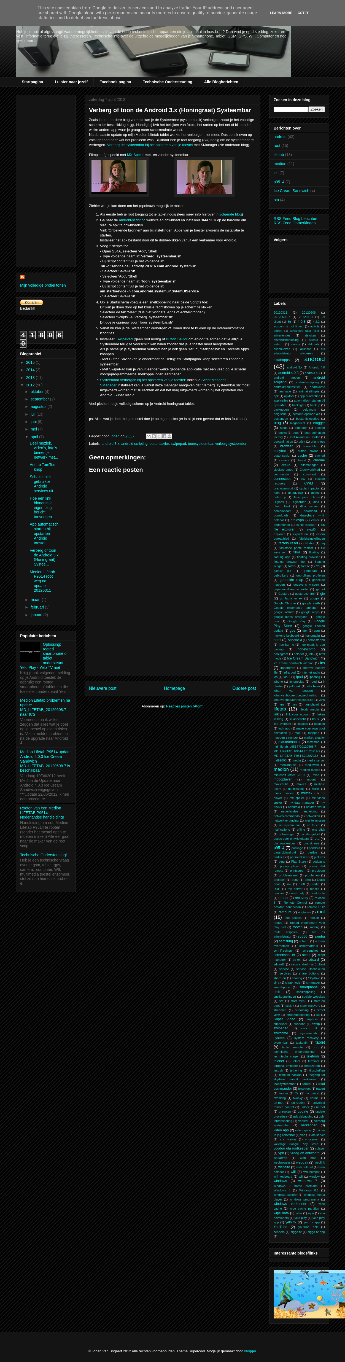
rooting (314, 927)
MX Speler (135, 155)
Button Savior (176, 339)
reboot (284, 898)
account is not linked (288, 326)
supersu (312, 1019)
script (306, 955)
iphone (278, 681)
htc (311, 654)
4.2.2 (316, 321)
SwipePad (125, 339)
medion (280, 163)
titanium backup (290, 1074)
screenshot (310, 950)
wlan (299, 1213)
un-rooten (297, 1102)
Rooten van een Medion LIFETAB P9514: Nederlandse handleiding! (42, 813)
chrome (319, 460)
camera (284, 460)
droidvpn (297, 520)
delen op (280, 497)
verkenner (309, 1125)
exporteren (300, 534)
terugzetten (312, 1065)
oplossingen (287, 834)
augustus (39, 406)
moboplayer (283, 779)
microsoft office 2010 (289, 775)
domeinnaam (283, 511)
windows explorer (286, 1194)
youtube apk (308, 1227)
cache (302, 455)
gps (292, 630)
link (276, 714)
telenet (279, 1061)
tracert (320, 1088)
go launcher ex (291, 598)
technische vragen (287, 1056)
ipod (314, 681)
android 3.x (110, 444)
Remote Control (295, 902)
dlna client (282, 506)
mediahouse (288, 764)
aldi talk (313, 344)
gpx (304, 630)
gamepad (310, 570)
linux (315, 719)
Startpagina (32, 82)
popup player (290, 866)
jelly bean (313, 686)
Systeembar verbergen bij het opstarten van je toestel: (143, 380)
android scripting (134, 444)
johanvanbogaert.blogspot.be (293, 699)
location (319, 723)
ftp (318, 566)
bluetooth (301, 427)
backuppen (281, 409)
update (303, 1111)
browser (286, 446)
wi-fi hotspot (304, 1167)
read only (297, 893)
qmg (308, 879)
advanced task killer (304, 330)
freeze (305, 566)
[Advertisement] (172, 636)
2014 (31, 370)
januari (37, 615)
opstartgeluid (311, 834)
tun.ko (283, 1093)
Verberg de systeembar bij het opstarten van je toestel (150, 145)
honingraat (281, 654)
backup (315, 405)
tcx (315, 1047)
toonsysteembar (200, 444)
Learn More (281, 13)
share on (280, 978)
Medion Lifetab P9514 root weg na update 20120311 (42, 581)
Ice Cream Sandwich (291, 191)
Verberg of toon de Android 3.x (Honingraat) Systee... (44, 557)
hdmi (277, 640)
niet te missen (315, 820)
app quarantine (310, 396)
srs (281, 1001)
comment (309, 474)
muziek (306, 793)
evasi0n (312, 529)
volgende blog (231, 214)
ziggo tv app (316, 1232)
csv (303, 478)
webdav (302, 1162)
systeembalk (308, 1033)
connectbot (282, 479)
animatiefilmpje (309, 391)
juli (33, 414)
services (285, 973)
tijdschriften (317, 1070)
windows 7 (307, 1181)
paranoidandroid (285, 852)
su (318, 1014)
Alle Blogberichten (221, 82)
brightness (318, 441)
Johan (115, 436)
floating (314, 552)
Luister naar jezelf (71, 82)
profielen (279, 879)
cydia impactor (310, 488)
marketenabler (289, 742)
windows (280, 1181)
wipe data (281, 1213)
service (284, 969)
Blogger (319, 423)
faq (322, 543)
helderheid (294, 640)
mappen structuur (286, 737)
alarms (295, 344)
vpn (281, 1153)
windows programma (304, 1199)
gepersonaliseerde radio (291, 589)
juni (34, 421)
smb (277, 992)
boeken (320, 427)
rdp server (295, 888)
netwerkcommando (287, 816)
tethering (296, 1070)
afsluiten (310, 335)
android (280, 136)
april (35, 437)
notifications (282, 829)
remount (285, 912)
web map (308, 1157)
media (296, 760)
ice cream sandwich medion (294, 663)
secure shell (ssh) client (308, 964)
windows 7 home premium (295, 1186)
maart (36, 599)
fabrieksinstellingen (312, 538)
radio (315, 884)
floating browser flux (289, 561)
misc (316, 775)
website (284, 1167)
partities (279, 857)
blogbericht (297, 423)
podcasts (318, 861)
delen (315, 492)
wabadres (280, 1157)
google (314, 598)
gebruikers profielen (311, 575)
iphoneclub (296, 681)
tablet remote (292, 1047)
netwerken (313, 816)
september (40, 399)
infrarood (290, 672)
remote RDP (316, 907)
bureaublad (310, 446)
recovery (301, 898)
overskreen (311, 843)
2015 (31, 362)
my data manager (301, 802)
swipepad (178, 444)
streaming (302, 1010)
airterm (278, 344)
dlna (316, 502)
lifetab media (309, 709)
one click (318, 829)
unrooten (285, 1111)
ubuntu (314, 1098)
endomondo (282, 524)
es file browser (306, 524)
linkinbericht (298, 719)
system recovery (306, 1038)
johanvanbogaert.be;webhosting (295, 695)
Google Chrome (285, 603)
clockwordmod (283, 469)
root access (292, 917)
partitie (312, 852)
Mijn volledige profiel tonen (43, 285)
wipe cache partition (304, 1208)
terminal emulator (286, 1065)
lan (294, 704)
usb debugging (303, 1116)
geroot (320, 589)
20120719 (306, 317)
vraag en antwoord (304, 1153)
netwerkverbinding (286, 820)
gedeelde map (291, 580)
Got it (303, 13)
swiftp (316, 1023)
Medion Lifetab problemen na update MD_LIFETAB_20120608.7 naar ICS (45, 707)
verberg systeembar (231, 444)
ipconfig (314, 677)
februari (38, 607)
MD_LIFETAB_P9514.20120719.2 (297, 751)
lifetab (279, 154)
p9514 (279, 182)
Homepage (174, 688)
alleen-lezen (282, 349)
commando (281, 474)
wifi (293, 1172)
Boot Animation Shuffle (304, 437)
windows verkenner (290, 1204)
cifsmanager (309, 465)
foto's (291, 566)
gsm (317, 630)
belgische (280, 414)
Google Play (296, 621)
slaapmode (292, 982)
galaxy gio (282, 570)
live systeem (282, 723)
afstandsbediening (286, 339)
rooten (298, 927)
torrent (307, 1084)
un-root (278, 1102)
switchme (281, 1033)
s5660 (302, 936)
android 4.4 (312, 373)
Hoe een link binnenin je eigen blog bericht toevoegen (41, 507)
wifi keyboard (283, 1176)
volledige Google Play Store (296, 1144)
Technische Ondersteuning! (43, 855)
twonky (298, 1098)
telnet (296, 1061)
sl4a (276, 982)
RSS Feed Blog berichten (295, 218)
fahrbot (309, 543)
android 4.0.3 (288, 373)
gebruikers (281, 575)
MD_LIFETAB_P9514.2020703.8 (296, 755)
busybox (280, 451)
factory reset (288, 543)
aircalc (313, 339)
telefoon (312, 1056)
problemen (312, 875)
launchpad (312, 704)
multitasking (296, 788)
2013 (31, 377)
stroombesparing (298, 1014)
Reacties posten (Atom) (185, 706)
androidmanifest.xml (287, 387)
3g (289, 321)
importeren (288, 667)
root (277, 145)
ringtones (304, 912)
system (279, 1038)
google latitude (284, 612)
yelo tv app (311, 1222)
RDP (277, 888)
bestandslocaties (307, 418)
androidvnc (317, 387)
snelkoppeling (306, 992)
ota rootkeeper (284, 843)
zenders (279, 1232)
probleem (318, 870)
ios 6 (287, 677)
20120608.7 (282, 317)
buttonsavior (159, 444)
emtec (315, 520)
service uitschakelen (310, 969)
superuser (280, 1023)
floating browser (308, 557)
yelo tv (290, 1222)
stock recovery (310, 1005)
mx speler (297, 798)
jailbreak (295, 686)
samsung (286, 941)
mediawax (312, 764)
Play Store (298, 861)
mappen (313, 732)
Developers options (306, 497)
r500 (302, 884)
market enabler (314, 737)
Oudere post (244, 688)
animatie (285, 391)
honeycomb (307, 649)
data (277, 492)
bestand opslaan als (306, 414)
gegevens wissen (306, 584)
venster (303, 1121)
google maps (310, 612)
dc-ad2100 (295, 492)
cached (320, 455)
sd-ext (297, 959)
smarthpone (282, 987)
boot (296, 432)
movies (301, 784)
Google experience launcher (295, 607)
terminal (313, 1061)
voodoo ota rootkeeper (291, 1148)
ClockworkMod (310, 469)
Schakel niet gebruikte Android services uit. (42, 484)
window (314, 1176)
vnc (302, 1135)
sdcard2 (279, 964)
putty (295, 879)
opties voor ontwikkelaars (291, 838)
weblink (320, 1162)
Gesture (283, 593)
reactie (314, 888)
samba (319, 936)
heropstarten (316, 640)
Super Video (284, 1019)
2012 (31, 385)
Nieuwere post (103, 688)
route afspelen (286, 932)
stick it (289, 1005)
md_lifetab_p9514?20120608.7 (295, 746)
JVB (322, 699)
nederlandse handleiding (299, 811)
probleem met (288, 875)
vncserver (312, 1139)
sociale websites (313, 996)
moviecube (281, 784)
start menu (298, 1001)
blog (277, 423)
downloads (281, 515)
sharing (297, 978)
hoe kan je (286, 644)
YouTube (280, 1227)
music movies (283, 793)
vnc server (318, 1135)
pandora (314, 848)
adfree (278, 330)
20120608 (309, 312)
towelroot (304, 1088)
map (298, 732)
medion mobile (310, 769)
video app (281, 1130)
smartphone (308, 987)
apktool (289, 396)
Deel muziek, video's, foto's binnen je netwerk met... (44, 450)
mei (34, 429)
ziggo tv (296, 1232)
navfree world (315, 807)
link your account (298, 714)
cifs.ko (285, 465)
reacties (279, 893)
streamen (280, 1010)
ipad (299, 677)
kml (282, 704)
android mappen (287, 377)
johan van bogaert (293, 690)
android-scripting (132, 220)
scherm (304, 941)
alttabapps (282, 360)
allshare (305, 349)
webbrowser (282, 1162)
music (315, 788)
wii (301, 1176)
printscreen (297, 870)
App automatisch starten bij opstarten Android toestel (44, 533)
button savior (308, 451)
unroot (320, 1107)
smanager (313, 982)
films (297, 552)
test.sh (278, 1070)
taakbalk (302, 1042)
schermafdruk (308, 946)
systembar (281, 1042)
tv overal (312, 1093)
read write (318, 893)
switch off (309, 1028)
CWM (308, 483)
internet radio (311, 672)
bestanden (281, 418)
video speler (303, 1130)
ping (282, 861)
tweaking (280, 1098)
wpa (311, 1213)
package (297, 848)
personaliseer (299, 857)
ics (276, 173)
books (283, 432)
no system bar (289, 825)
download (310, 511)
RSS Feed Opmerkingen (295, 223)
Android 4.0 (317, 367)
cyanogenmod (283, 488)
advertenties (282, 335)
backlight (298, 405)
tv (296, 1093)
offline (301, 829)
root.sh (314, 917)
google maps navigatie (290, 616)
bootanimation (283, 441)
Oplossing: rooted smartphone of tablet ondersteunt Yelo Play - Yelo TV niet (44, 656)
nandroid (294, 807)
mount (311, 779)
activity (315, 326)
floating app (282, 557)
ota (276, 200)
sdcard (313, 960)
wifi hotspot (311, 1171)
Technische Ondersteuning (167, 82)
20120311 (280, 312)
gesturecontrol (305, 593)
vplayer (320, 1148)
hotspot (299, 654)
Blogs (283, 427)
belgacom (309, 409)
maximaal (313, 742)
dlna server (309, 506)
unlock (305, 1107)
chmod (301, 460)
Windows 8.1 (309, 1190)
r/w (289, 884)
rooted (278, 922)
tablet (320, 1042)
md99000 (280, 760)
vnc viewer (288, 1139)
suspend (299, 1023)
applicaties (281, 400)
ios (275, 677)
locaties (302, 723)
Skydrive (314, 978)
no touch (313, 825)
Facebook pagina (115, 82)
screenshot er (284, 955)
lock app (284, 728)
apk (276, 396)
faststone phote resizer (296, 548)
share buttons (309, 973)
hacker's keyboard (286, 635)
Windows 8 (282, 1190)
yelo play (301, 1218)
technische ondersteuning (294, 1051)
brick (302, 441)
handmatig (312, 635)
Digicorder (299, 502)
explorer (279, 534)
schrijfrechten (283, 950)
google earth (311, 603)
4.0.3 (301, 322)
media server (316, 760)
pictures (319, 857)
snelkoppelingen (285, 996)
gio (322, 594)
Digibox (279, 502)
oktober (38, 391)
